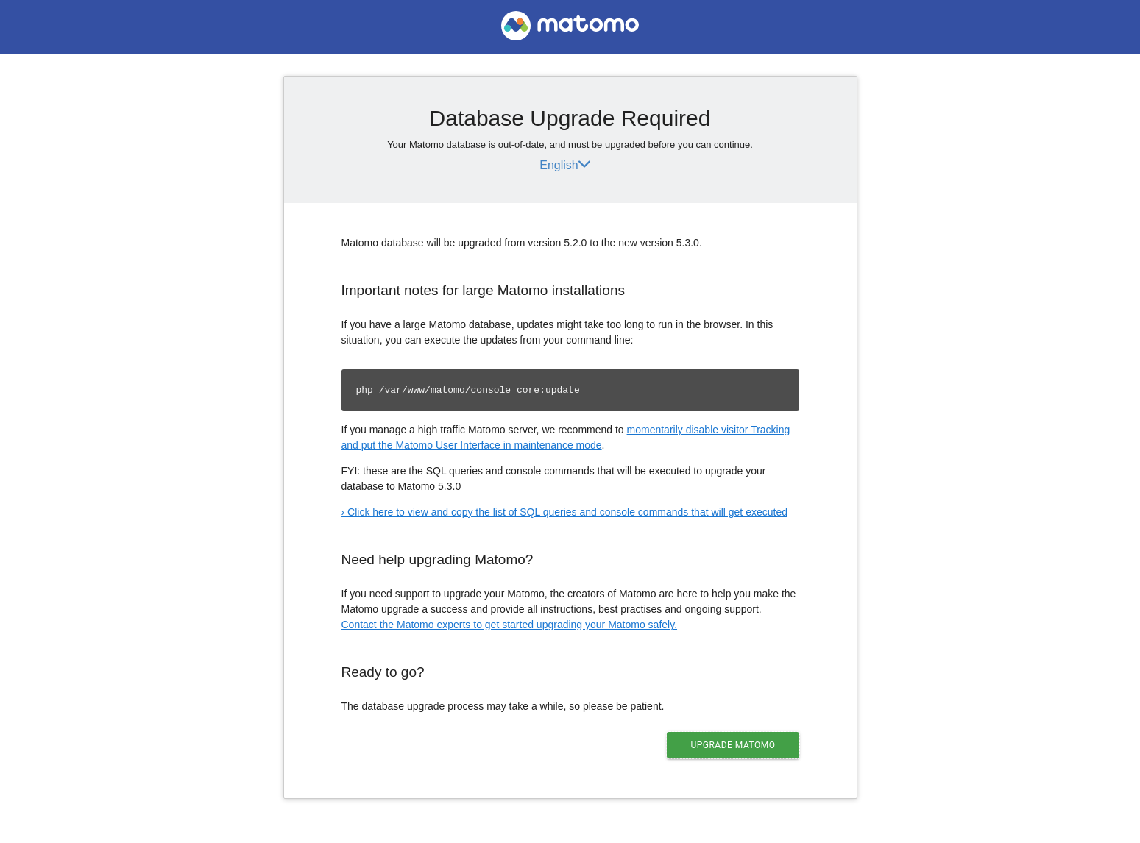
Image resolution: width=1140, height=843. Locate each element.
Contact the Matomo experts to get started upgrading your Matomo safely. (509, 624)
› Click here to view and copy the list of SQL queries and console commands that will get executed (564, 512)
